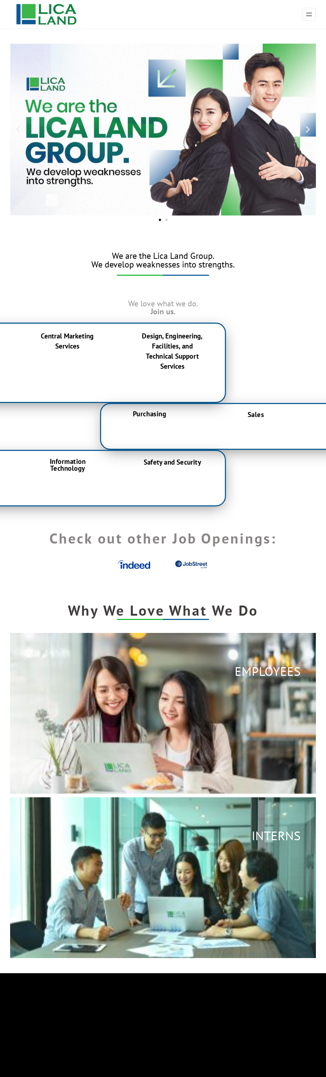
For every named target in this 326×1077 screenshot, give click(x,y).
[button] (18, 129)
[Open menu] (309, 14)
